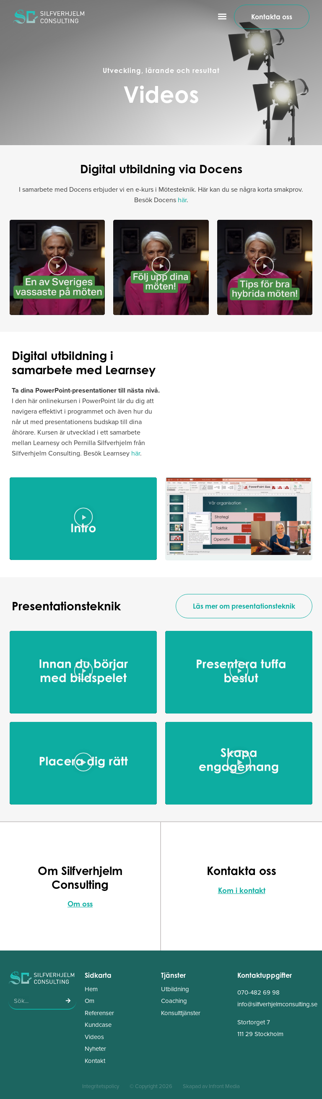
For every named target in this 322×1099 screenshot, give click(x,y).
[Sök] (68, 1001)
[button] (222, 16)
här (182, 200)
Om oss (80, 903)
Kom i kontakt (241, 890)
